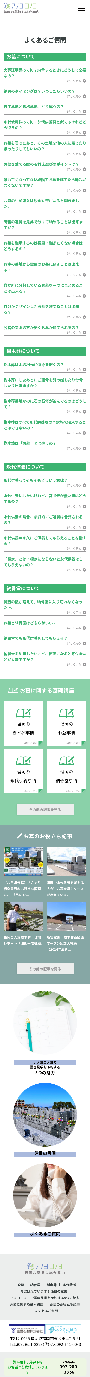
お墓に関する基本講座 (26, 1304)
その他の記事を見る (45, 809)
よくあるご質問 (45, 1233)
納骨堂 (35, 1284)
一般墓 (19, 1284)
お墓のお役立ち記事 (65, 1304)
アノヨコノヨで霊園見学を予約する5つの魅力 (45, 1297)
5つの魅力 (45, 1067)
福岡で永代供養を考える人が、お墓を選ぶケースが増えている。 (65, 888)
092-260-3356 (69, 1369)
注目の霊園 (45, 1153)
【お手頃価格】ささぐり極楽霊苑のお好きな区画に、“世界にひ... (22, 888)
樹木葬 (52, 1284)
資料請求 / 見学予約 (27, 1361)
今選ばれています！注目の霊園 (43, 1291)
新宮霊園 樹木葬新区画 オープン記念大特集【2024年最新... (67, 943)
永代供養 (69, 1284)
